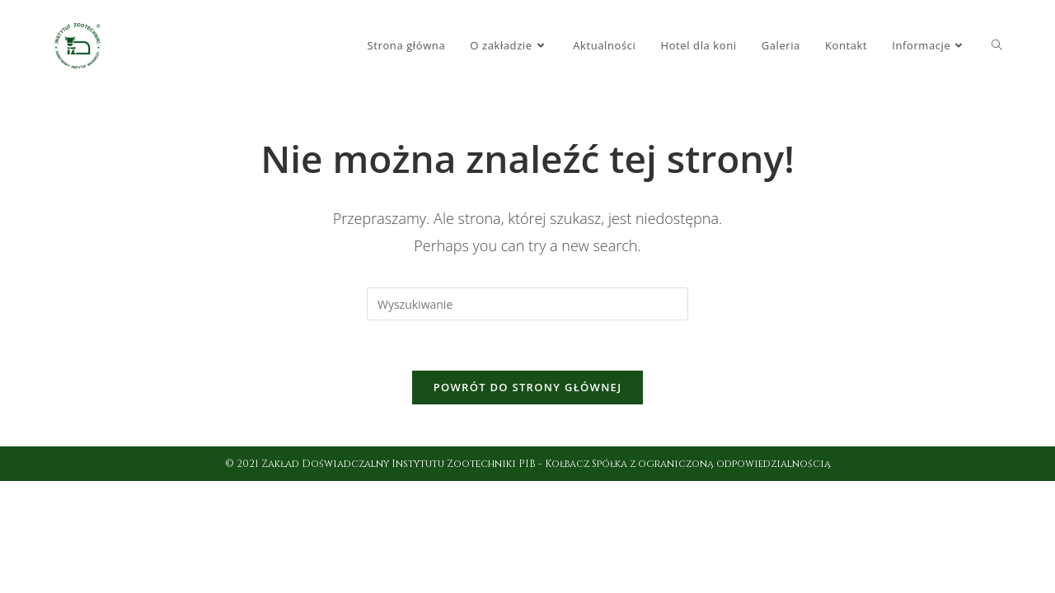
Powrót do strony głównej (528, 387)
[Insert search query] (527, 303)
